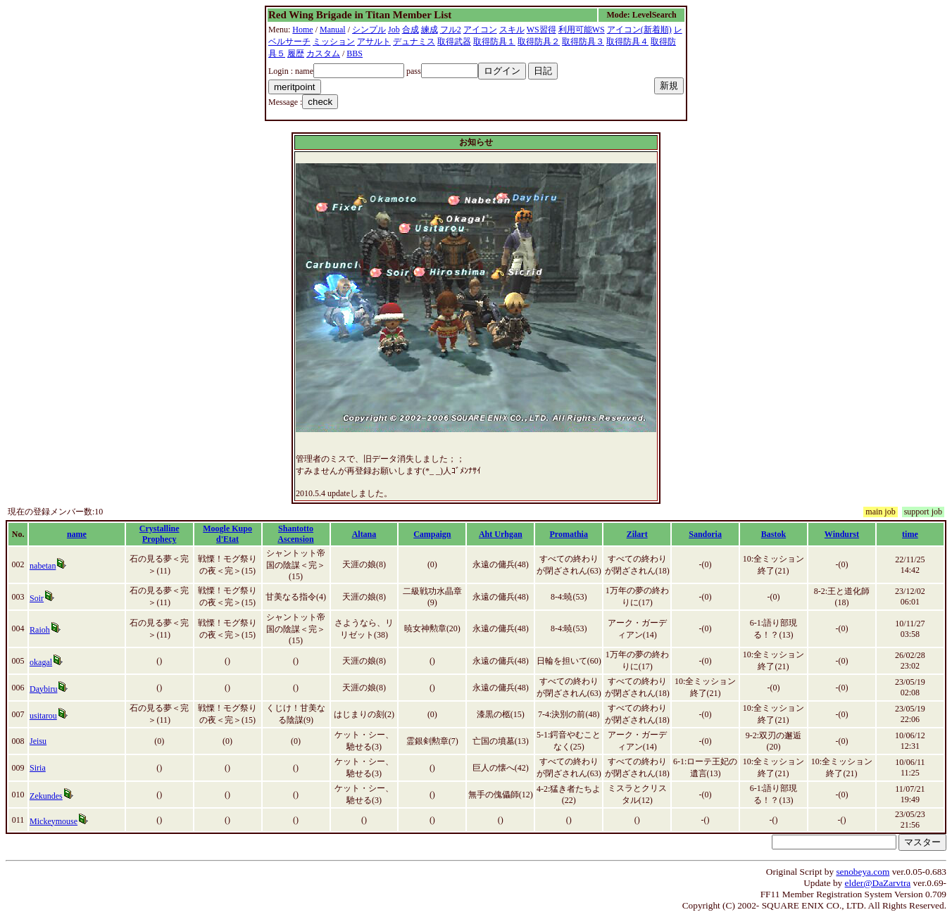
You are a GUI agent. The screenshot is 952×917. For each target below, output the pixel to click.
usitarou (43, 716)
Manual (333, 29)
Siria (38, 768)
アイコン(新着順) (639, 29)
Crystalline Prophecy (159, 534)
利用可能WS (581, 29)
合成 (410, 29)
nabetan (43, 566)
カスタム (323, 53)
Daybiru (43, 689)
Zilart (637, 534)
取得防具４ (627, 41)
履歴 (295, 53)
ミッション (334, 41)
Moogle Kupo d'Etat (227, 534)
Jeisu (38, 741)
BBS (354, 53)
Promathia (569, 534)
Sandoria (705, 534)
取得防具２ (539, 41)
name (77, 534)
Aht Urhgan (500, 534)
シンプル (369, 29)
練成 (429, 29)
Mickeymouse (53, 821)
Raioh (40, 630)
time (910, 534)
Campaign (432, 534)
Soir (37, 598)
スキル (512, 29)
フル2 (450, 29)
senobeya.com (862, 871)
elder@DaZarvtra (878, 883)
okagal (41, 662)
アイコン (480, 29)
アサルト (374, 41)
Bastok (773, 534)
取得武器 (454, 41)
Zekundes (46, 796)
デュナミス (414, 41)
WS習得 (541, 29)
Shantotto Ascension (295, 534)
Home (302, 29)
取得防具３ (583, 41)
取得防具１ (494, 41)
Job (394, 29)
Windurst (842, 534)
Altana (364, 534)
